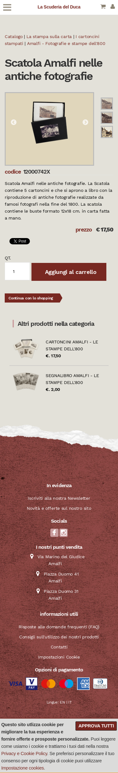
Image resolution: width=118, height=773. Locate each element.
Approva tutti (96, 725)
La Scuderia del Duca (58, 6)
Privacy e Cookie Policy (24, 753)
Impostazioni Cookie (59, 656)
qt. (8, 257)
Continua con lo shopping (30, 298)
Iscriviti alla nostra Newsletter (59, 498)
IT (69, 702)
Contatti (59, 646)
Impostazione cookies (22, 767)
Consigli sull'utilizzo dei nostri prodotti (59, 636)
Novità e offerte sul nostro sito (59, 508)
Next (85, 123)
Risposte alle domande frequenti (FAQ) (59, 626)
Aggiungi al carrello (69, 272)
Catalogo (14, 36)
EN (62, 702)
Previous (13, 123)
